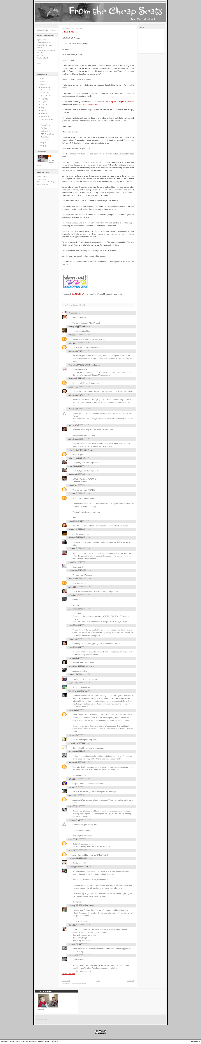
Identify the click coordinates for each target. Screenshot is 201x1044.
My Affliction (41, 53)
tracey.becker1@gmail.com (78, 450)
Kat (69, 925)
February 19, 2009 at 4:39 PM (79, 971)
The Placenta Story (43, 42)
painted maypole (74, 562)
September (45, 96)
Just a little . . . (45, 137)
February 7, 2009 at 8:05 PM (79, 795)
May (42, 107)
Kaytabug (72, 955)
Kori (70, 549)
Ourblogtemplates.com (46, 1041)
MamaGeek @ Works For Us (79, 667)
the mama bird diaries (76, 743)
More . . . (40, 63)
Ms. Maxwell (73, 752)
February (44, 116)
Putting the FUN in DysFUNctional (81, 365)
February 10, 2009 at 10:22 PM (80, 839)
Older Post (130, 981)
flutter (70, 335)
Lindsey (71, 639)
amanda (71, 595)
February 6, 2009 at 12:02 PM (79, 735)
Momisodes (72, 820)
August (43, 99)
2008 (41, 143)
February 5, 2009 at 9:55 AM (79, 548)
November (44, 90)
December (44, 87)
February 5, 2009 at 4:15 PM (79, 674)
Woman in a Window (76, 691)
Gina (70, 796)
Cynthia (71, 839)
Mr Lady (71, 313)
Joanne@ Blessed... (76, 867)
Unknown (72, 579)
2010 (41, 81)
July (42, 102)
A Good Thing (45, 125)
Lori (69, 787)
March (43, 113)
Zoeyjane (72, 658)
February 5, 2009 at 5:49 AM (79, 408)
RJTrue (71, 735)
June (43, 105)
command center (43, 1019)
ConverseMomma (75, 458)
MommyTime (73, 944)
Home (98, 981)
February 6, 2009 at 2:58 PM (79, 778)
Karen (70, 683)
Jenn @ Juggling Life (76, 327)
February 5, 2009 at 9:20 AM (79, 493)
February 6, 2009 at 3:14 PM (79, 787)
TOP (198, 1041)
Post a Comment (68, 974)
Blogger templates (9, 1041)
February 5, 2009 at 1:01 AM (79, 334)
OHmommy (72, 806)
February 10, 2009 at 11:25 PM (80, 850)
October (44, 93)
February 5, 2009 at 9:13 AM (79, 485)
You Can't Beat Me (43, 58)
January (44, 140)
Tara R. (71, 675)
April (43, 110)
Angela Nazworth (75, 859)
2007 (41, 146)
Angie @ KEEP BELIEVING (79, 906)
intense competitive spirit (88, 104)
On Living (40, 55)
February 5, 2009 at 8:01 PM (79, 682)
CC (69, 779)
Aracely (71, 387)
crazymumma (73, 530)
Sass (70, 343)
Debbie (71, 409)
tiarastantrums (74, 521)
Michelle (71, 475)
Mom (70, 851)
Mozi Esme (72, 379)
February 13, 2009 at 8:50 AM (79, 924)
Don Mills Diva (77, 294)
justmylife (72, 710)
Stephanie (72, 425)
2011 (41, 78)
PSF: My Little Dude (47, 134)
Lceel (70, 486)
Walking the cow (46, 131)
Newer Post (66, 981)
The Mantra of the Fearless (46, 50)
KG (69, 494)
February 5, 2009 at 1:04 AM (79, 342)
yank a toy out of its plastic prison (118, 102)
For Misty (44, 128)
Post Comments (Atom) (78, 983)
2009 (41, 84)
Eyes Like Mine (42, 40)
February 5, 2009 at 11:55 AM (79, 586)
